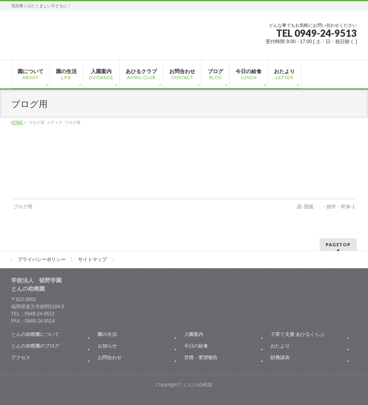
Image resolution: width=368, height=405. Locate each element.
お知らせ (107, 346)
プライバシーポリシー (42, 259)
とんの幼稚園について (35, 334)
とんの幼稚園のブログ (35, 346)
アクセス (20, 357)
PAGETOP (338, 244)
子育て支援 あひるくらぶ (297, 334)
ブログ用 (22, 206)
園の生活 (107, 334)
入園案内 (193, 334)
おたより (280, 346)
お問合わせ (110, 357)
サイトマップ (92, 259)
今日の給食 (196, 346)
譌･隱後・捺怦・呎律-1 (326, 206)
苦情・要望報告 (201, 357)
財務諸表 (280, 357)
